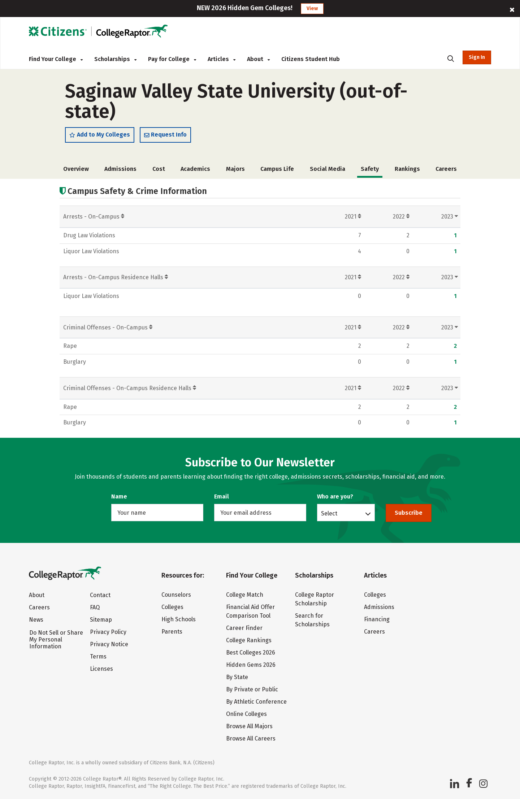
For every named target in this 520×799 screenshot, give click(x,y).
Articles (221, 59)
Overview (76, 168)
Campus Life (277, 168)
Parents (171, 631)
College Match (244, 594)
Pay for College (172, 59)
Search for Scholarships (312, 620)
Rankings (407, 168)
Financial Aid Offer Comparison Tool (250, 611)
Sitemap (101, 619)
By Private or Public (252, 689)
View (312, 8)
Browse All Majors (249, 726)
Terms (98, 656)
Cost (158, 168)
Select (329, 513)
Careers (446, 168)
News (36, 619)
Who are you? (335, 496)
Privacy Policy (108, 632)
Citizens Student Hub (310, 59)
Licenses (101, 668)
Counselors (176, 594)
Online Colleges (246, 714)
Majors (235, 168)
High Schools (178, 619)
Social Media (327, 168)
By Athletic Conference (256, 701)
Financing (377, 619)
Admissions (120, 168)
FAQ (95, 607)
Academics (195, 168)
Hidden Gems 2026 (251, 664)
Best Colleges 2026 (250, 652)
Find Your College (56, 59)
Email (221, 496)
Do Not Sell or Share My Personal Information (56, 639)
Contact (100, 595)
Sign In (477, 57)
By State (237, 677)
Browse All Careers (251, 738)
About (258, 59)
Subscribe (408, 512)
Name (119, 496)
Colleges (172, 607)
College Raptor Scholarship (314, 599)
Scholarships (115, 59)
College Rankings (249, 640)
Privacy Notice (109, 644)
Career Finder (244, 628)
